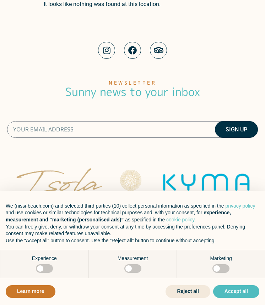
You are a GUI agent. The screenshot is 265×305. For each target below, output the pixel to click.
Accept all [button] (236, 291)
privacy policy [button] (240, 206)
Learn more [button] (30, 291)
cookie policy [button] (180, 219)
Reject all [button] (188, 291)
